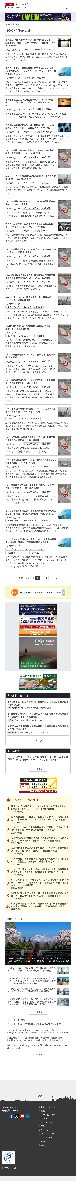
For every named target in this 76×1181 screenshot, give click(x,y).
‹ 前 (28, 578)
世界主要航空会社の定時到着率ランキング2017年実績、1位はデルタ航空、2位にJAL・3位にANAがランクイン (30, 102)
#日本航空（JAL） (31, 157)
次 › (57, 578)
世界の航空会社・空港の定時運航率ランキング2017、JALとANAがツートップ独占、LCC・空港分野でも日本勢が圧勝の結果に (30, 70)
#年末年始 (27, 307)
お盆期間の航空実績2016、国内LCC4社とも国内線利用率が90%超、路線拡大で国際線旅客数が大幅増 (30, 541)
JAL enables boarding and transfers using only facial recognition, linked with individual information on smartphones (37, 1031)
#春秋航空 (35, 552)
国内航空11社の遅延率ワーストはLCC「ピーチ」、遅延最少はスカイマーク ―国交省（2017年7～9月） (30, 126)
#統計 (26, 49)
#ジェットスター (37, 549)
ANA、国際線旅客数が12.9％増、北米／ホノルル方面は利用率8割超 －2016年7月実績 (31, 461)
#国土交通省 (48, 49)
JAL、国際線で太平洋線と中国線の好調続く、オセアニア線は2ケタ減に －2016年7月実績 (30, 486)
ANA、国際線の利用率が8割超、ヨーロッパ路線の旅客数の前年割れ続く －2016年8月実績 (30, 410)
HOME (7, 24)
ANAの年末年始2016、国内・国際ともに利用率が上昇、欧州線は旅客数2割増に (29, 299)
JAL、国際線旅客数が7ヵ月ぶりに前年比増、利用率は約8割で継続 (30, 356)
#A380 (9, 418)
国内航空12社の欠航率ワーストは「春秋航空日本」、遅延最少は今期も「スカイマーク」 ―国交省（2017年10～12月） (30, 42)
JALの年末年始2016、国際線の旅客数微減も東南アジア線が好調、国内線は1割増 (30, 327)
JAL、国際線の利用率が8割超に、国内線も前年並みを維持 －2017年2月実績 (30, 203)
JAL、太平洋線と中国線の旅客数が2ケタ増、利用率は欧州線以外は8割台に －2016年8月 (30, 438)
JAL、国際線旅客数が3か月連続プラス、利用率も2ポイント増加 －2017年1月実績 (30, 251)
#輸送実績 (35, 49)
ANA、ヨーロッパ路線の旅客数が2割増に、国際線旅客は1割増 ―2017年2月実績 (30, 177)
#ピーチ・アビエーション (17, 549)
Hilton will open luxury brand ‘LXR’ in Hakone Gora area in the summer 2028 (37, 1046)
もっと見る (38, 740)
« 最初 (20, 578)
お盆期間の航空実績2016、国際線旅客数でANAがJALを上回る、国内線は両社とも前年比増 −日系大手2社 (31, 512)
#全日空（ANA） (30, 182)
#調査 (39, 109)
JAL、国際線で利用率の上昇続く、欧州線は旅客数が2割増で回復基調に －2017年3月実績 (30, 152)
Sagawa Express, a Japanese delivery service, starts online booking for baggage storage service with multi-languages (35, 1039)
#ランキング (29, 77)
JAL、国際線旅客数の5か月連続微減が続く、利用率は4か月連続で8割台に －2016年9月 (30, 381)
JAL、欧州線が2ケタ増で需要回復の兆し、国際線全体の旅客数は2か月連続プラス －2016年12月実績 (30, 276)
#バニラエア (23, 552)
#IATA (45, 230)
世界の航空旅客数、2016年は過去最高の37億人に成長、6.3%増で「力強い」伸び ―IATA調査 (29, 225)
